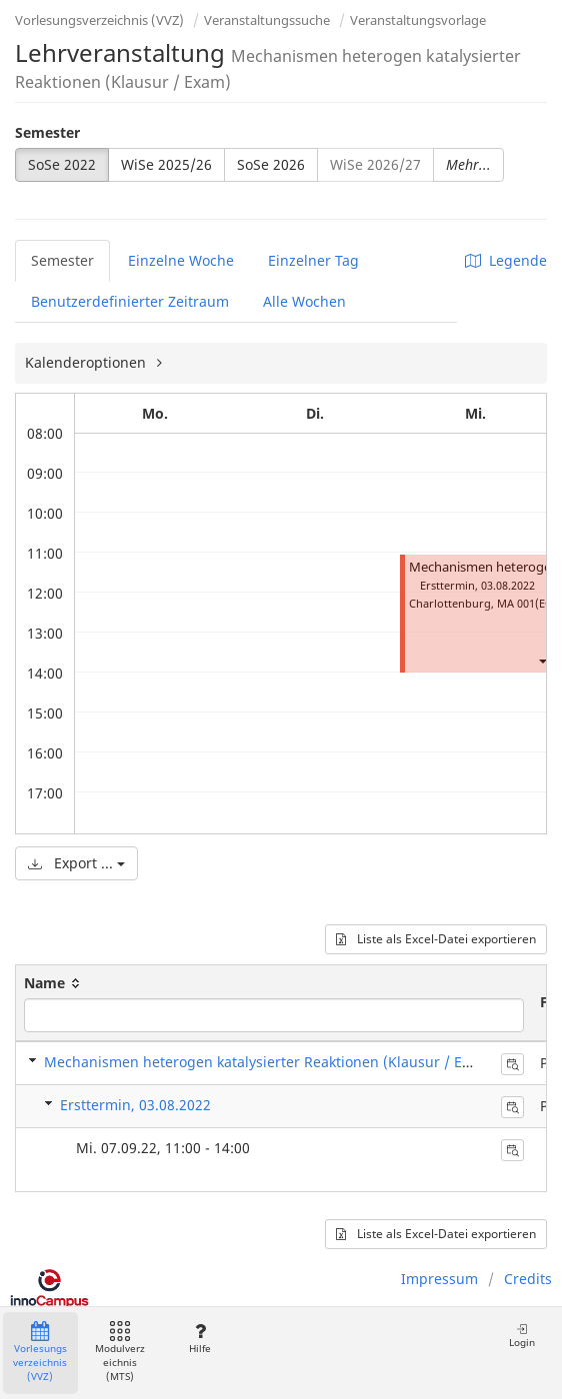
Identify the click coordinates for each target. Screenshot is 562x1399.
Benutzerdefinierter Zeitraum (130, 301)
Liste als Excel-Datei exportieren (436, 938)
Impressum (439, 1278)
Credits (528, 1278)
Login (522, 1335)
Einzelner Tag (313, 260)
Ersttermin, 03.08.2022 (135, 1104)
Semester (47, 132)
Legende (506, 260)
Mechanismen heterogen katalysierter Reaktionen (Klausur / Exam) (269, 1061)
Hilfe (199, 1338)
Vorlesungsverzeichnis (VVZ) (99, 20)
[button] (542, 661)
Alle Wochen (304, 301)
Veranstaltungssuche (267, 20)
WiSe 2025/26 (166, 164)
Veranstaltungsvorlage (418, 20)
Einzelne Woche (181, 260)
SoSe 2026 (271, 164)
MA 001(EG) (527, 603)
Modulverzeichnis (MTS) (120, 1352)
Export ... (76, 862)
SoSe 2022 (62, 164)
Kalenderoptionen (87, 362)
